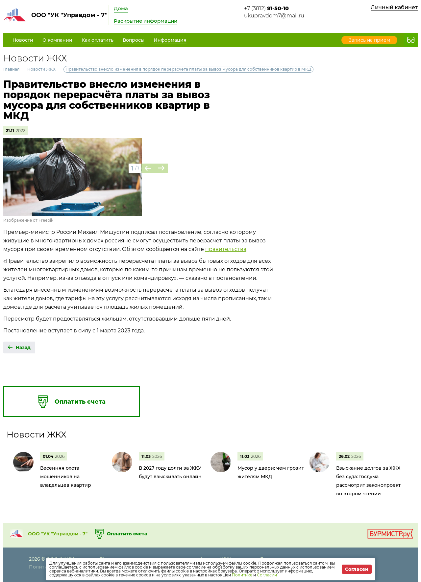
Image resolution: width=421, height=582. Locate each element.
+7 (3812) (266, 8)
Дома (121, 8)
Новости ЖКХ (41, 69)
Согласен (356, 569)
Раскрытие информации (145, 21)
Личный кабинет (394, 7)
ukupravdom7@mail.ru (274, 15)
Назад (23, 347)
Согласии (267, 574)
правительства (225, 249)
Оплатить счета (127, 533)
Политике (242, 574)
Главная (11, 69)
